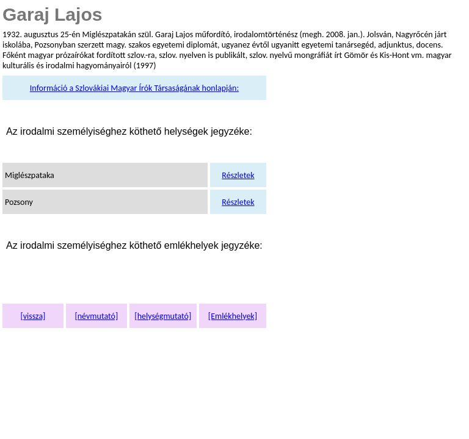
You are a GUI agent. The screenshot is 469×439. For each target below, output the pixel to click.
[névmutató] (96, 316)
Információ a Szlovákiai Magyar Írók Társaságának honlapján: (134, 88)
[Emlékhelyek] (232, 316)
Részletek (238, 175)
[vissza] (32, 316)
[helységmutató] (162, 316)
